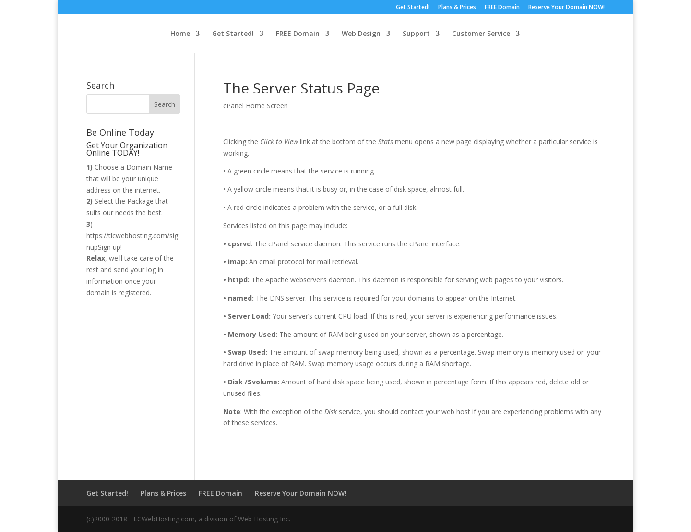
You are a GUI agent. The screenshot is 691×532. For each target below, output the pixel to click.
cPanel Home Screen (255, 105)
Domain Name (149, 167)
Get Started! (412, 7)
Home (180, 34)
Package (140, 201)
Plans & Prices (457, 7)
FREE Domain (502, 7)
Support (416, 34)
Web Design (361, 34)
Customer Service (481, 34)
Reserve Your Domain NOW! (566, 7)
